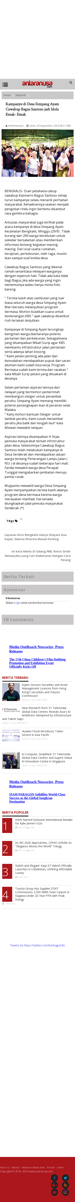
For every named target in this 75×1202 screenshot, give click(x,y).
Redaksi (16, 1167)
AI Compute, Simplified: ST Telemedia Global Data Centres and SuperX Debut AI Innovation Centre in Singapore (47, 757)
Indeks (60, 1167)
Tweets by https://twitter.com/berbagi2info (37, 945)
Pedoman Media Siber (33, 1167)
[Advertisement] (37, 39)
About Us (5, 1167)
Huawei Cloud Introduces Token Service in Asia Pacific (42, 733)
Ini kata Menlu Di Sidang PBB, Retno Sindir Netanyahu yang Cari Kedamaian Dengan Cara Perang (38, 555)
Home (7, 95)
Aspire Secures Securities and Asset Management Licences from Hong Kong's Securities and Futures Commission (45, 690)
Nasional (21, 95)
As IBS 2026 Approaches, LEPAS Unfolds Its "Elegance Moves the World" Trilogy (43, 844)
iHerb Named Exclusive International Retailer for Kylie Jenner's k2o (44, 821)
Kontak (51, 1167)
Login (17, 602)
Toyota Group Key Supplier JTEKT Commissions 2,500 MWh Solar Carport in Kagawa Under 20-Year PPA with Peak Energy (42, 894)
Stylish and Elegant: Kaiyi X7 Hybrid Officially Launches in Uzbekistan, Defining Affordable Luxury (43, 869)
